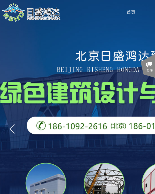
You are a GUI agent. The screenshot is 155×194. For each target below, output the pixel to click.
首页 (131, 12)
